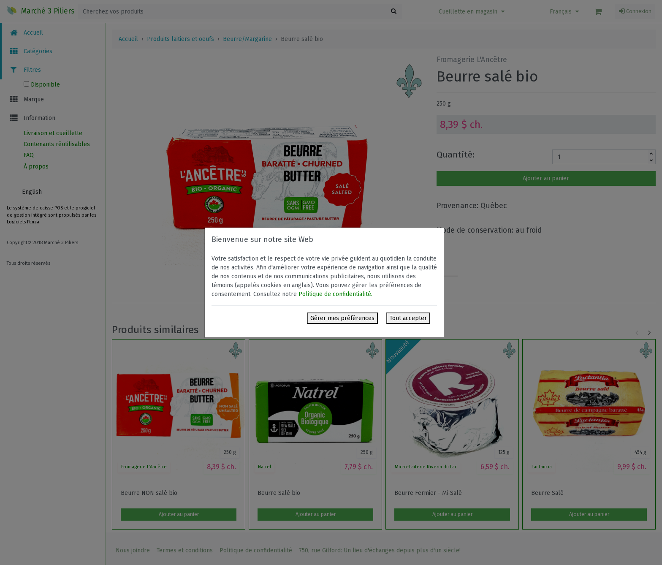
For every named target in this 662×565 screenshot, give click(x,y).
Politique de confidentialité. (335, 294)
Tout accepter (408, 318)
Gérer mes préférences (342, 318)
